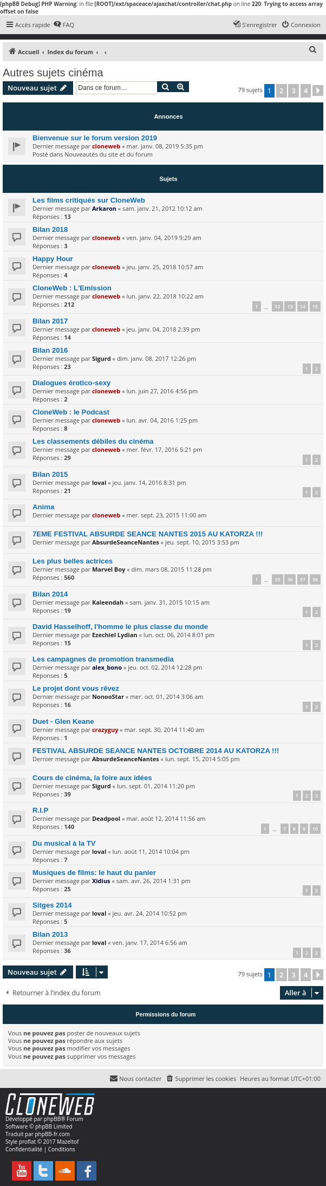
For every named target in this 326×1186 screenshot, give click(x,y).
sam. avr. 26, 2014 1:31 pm (153, 881)
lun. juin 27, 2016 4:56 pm (162, 391)
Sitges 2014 (52, 905)
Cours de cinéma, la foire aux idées (92, 778)
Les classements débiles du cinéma (93, 441)
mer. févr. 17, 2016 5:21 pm (164, 449)
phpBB (52, 1119)
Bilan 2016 (50, 350)
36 (289, 579)
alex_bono (107, 667)
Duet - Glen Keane (63, 721)
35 (277, 579)
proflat (27, 1141)
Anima (43, 507)
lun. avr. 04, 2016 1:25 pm (162, 420)
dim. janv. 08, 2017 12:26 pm (156, 358)
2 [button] (281, 90)
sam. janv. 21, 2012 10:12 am (162, 208)
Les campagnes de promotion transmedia (103, 659)
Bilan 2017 (50, 321)
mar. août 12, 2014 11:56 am (165, 818)
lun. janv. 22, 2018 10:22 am (164, 296)
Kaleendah (107, 602)
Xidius (101, 881)
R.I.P (40, 810)
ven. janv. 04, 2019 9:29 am (163, 238)
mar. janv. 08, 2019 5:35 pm (164, 146)
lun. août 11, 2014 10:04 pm (150, 851)
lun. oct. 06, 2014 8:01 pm (179, 635)
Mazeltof (68, 1141)
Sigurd (101, 358)
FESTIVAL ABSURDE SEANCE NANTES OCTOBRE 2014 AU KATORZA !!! (155, 751)
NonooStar (108, 696)
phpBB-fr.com (52, 1134)
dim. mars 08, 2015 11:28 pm (172, 569)
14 (302, 306)
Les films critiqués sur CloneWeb (88, 200)
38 (315, 579)
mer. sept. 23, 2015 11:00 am (166, 515)
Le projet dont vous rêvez (75, 688)
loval (99, 482)
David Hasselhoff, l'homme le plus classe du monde (120, 627)
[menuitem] (63, 24)
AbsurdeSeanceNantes (125, 542)
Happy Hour (52, 259)
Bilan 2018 (50, 229)
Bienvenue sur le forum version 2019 (94, 138)
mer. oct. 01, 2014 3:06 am (166, 696)
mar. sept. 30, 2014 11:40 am (165, 729)
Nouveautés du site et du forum (108, 154)
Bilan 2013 (50, 934)
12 (277, 306)
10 (315, 828)
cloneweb (106, 146)
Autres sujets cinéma (53, 73)
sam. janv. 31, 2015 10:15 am (169, 602)
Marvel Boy (108, 569)
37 (302, 579)
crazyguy (105, 729)
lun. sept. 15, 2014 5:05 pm (202, 759)
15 (315, 306)
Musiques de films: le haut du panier (94, 873)
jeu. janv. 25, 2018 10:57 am (164, 267)
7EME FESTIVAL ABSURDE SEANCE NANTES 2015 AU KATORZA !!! (147, 534)
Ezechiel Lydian (115, 635)
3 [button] (293, 90)
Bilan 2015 (50, 474)
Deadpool (106, 818)
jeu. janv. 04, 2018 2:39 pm (163, 329)
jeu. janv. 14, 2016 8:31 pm (149, 482)
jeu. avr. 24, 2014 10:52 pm (149, 913)
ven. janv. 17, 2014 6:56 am (149, 942)
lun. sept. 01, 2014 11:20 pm (156, 786)
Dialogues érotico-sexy (71, 383)
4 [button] (306, 90)
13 (289, 306)
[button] (317, 90)
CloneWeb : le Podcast (70, 412)
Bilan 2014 (50, 594)
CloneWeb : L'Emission (72, 288)
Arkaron (104, 208)
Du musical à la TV (64, 843)
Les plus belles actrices (72, 561)
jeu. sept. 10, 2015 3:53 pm (202, 542)
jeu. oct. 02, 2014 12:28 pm (165, 667)
